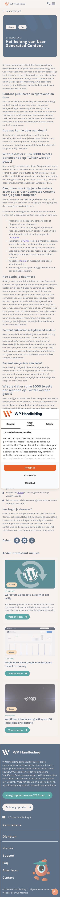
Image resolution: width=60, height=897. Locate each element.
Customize (30, 475)
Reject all (30, 483)
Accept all (30, 467)
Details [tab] (49, 424)
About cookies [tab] (30, 424)
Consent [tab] (10, 424)
